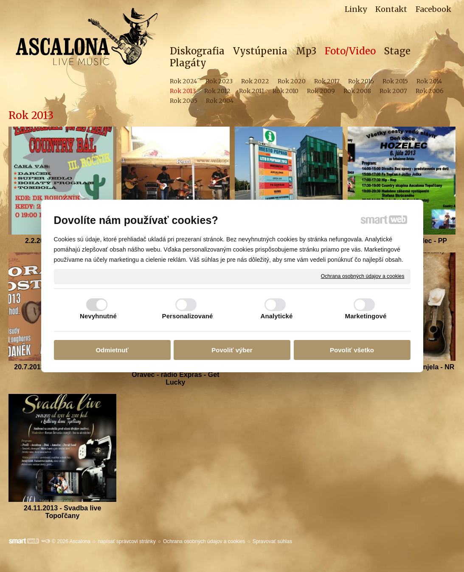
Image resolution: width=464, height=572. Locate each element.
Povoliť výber (231, 350)
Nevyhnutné (98, 316)
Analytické (276, 316)
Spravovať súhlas (272, 541)
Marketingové (366, 316)
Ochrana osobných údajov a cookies (363, 276)
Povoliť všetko (352, 350)
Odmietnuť (112, 350)
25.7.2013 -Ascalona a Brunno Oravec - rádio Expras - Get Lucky (176, 374)
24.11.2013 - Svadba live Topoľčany (63, 511)
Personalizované (187, 316)
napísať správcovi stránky (127, 541)
